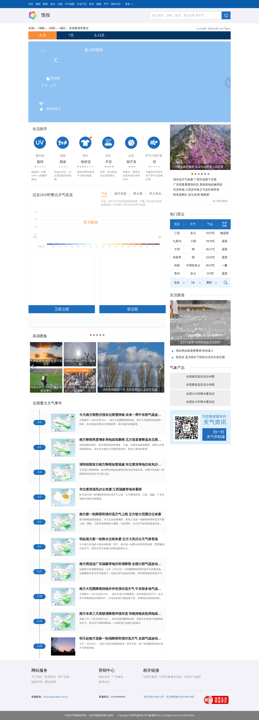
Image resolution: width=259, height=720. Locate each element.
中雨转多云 (193, 265)
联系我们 (50, 676)
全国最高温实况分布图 (200, 376)
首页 (30, 4)
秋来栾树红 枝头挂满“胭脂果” (191, 194)
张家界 (177, 257)
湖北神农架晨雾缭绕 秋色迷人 (194, 350)
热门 (177, 214)
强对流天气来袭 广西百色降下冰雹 (195, 179)
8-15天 (99, 35)
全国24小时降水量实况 (200, 393)
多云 (193, 233)
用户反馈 (63, 676)
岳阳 (52, 28)
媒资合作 (104, 681)
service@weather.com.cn (56, 696)
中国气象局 (150, 676)
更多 (127, 4)
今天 (42, 35)
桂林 (177, 265)
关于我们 (37, 676)
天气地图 (69, 4)
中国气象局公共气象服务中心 (145, 715)
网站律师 (50, 681)
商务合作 (104, 676)
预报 (38, 4)
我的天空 (116, 4)
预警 (45, 4)
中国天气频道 (192, 676)
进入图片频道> (221, 201)
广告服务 (117, 676)
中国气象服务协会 (170, 676)
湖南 (42, 28)
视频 (98, 4)
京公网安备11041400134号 (180, 696)
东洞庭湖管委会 (79, 28)
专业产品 (82, 4)
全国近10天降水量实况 (200, 401)
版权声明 (37, 681)
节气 (106, 4)
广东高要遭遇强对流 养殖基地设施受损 (197, 184)
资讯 (91, 4)
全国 (31, 28)
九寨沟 (177, 241)
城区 (63, 28)
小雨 (193, 241)
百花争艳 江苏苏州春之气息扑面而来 (196, 189)
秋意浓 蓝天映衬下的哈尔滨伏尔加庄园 (200, 357)
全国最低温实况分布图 (200, 384)
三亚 (177, 233)
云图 (59, 4)
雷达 (52, 4)
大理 (177, 249)
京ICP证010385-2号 (153, 696)
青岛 (177, 273)
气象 (177, 368)
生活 (177, 295)
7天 (71, 35)
